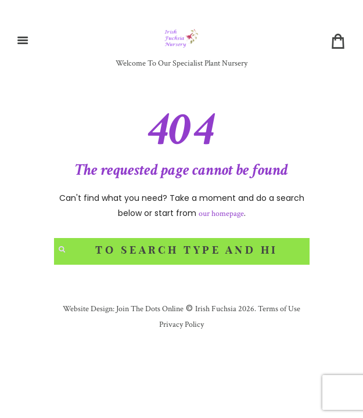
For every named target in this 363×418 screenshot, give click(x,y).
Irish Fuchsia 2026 (224, 309)
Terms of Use (278, 309)
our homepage (221, 213)
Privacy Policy (181, 324)
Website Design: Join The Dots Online (123, 309)
